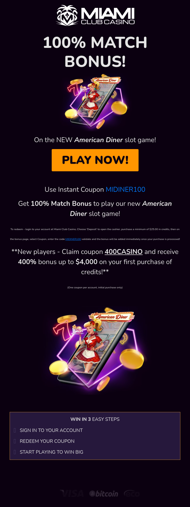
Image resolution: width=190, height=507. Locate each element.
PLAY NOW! (95, 160)
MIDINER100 (125, 189)
